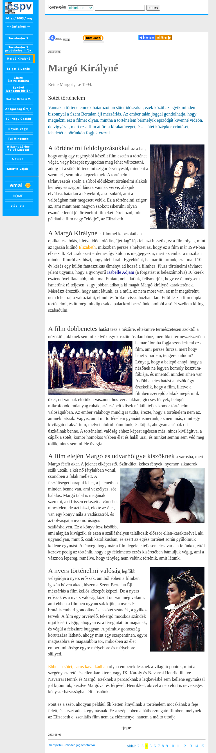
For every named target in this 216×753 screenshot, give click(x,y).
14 (196, 746)
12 (184, 746)
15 (202, 746)
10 (172, 746)
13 (190, 746)
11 (178, 746)
